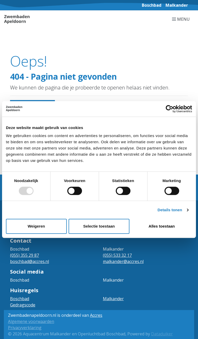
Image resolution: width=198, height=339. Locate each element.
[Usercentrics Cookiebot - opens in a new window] (169, 109)
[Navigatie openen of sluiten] (182, 18)
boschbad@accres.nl (29, 261)
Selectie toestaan (99, 226)
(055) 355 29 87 (24, 255)
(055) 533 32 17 (117, 255)
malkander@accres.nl (123, 261)
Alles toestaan (161, 226)
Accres (96, 315)
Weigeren (36, 226)
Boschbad (19, 299)
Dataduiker (162, 334)
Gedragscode (22, 305)
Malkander (113, 299)
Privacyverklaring (25, 327)
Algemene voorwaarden (31, 321)
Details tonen (170, 210)
